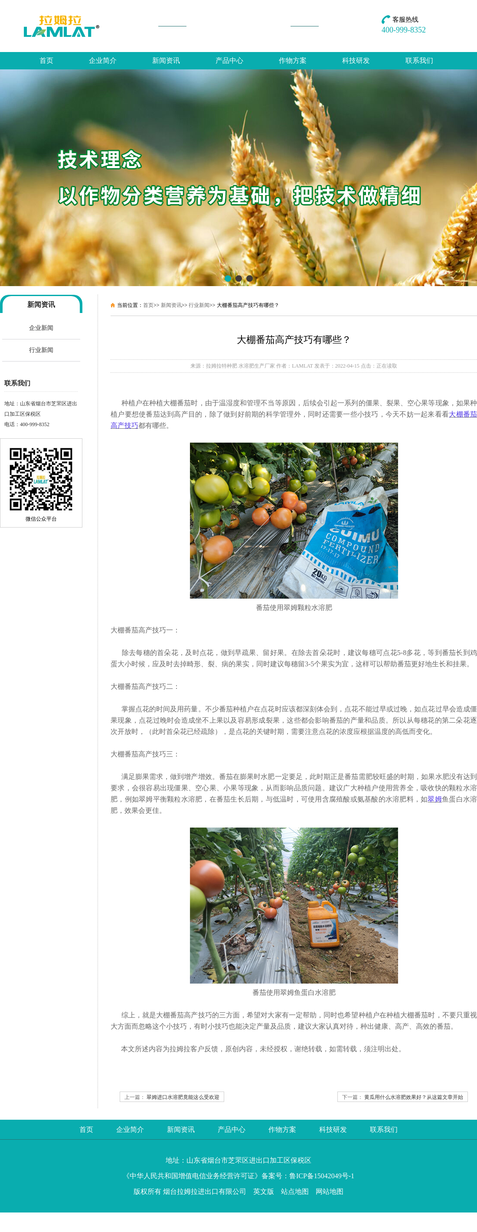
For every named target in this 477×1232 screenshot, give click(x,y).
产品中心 (229, 60)
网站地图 (329, 1191)
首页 (46, 60)
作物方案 (293, 60)
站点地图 (295, 1191)
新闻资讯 (166, 60)
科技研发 (356, 60)
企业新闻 (41, 328)
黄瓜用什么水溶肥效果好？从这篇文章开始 (413, 1097)
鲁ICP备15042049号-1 (321, 1176)
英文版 (263, 1191)
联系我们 (419, 60)
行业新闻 (41, 350)
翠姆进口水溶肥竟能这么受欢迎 (183, 1097)
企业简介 (103, 60)
